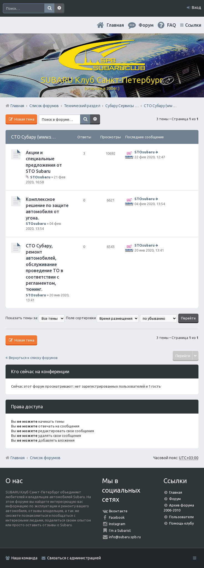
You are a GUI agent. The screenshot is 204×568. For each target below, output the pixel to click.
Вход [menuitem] (196, 7)
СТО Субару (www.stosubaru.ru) (43, 136)
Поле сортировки (102, 318)
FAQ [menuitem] (171, 25)
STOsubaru (40, 177)
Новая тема (24, 119)
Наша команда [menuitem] (24, 558)
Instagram (117, 524)
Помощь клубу (181, 523)
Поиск (49, 8)
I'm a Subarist (120, 530)
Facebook (117, 517)
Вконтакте (118, 511)
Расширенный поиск (59, 8)
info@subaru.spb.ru (125, 537)
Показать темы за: (35, 318)
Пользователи (181, 517)
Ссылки (193, 25)
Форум (175, 499)
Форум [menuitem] (146, 25)
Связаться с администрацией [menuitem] (74, 558)
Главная (115, 25)
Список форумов (45, 458)
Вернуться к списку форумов (33, 358)
